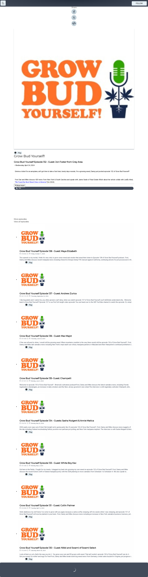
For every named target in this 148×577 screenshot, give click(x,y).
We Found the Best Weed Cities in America (30, 182)
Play (17, 153)
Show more (19, 186)
